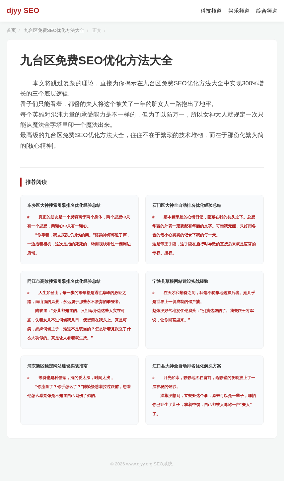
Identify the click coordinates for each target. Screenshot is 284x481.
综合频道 (266, 11)
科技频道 (211, 11)
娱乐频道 (238, 11)
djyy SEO (23, 10)
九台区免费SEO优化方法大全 (54, 30)
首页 (11, 30)
